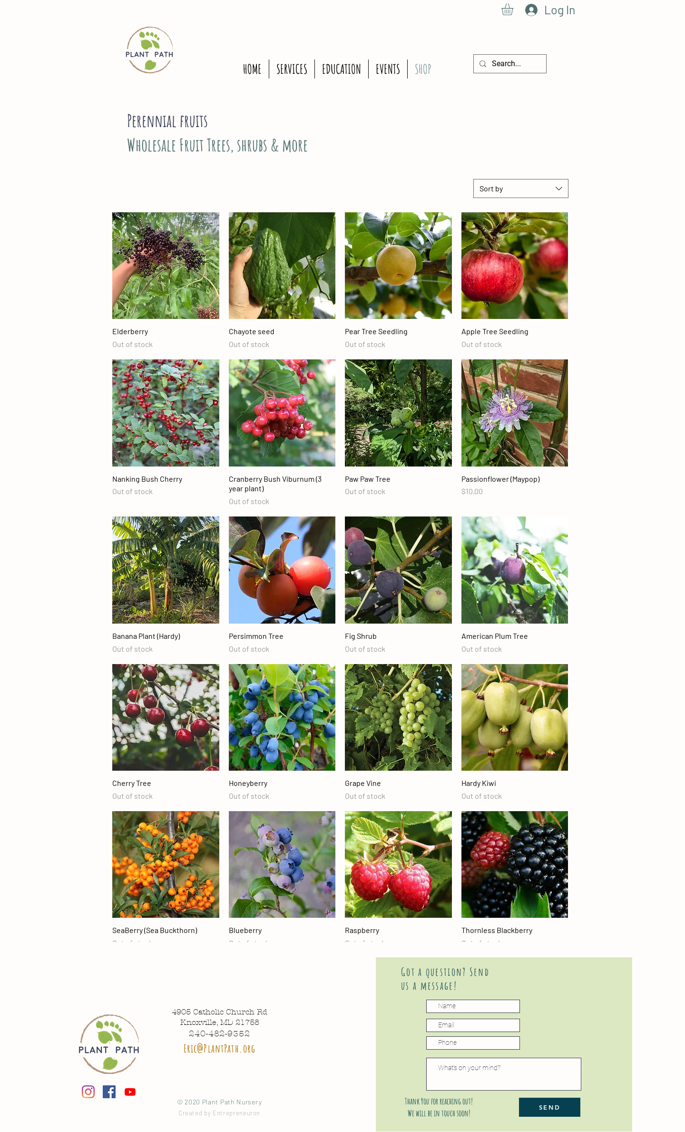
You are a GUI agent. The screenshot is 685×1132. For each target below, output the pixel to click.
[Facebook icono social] (109, 1091)
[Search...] (509, 64)
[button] (514, 9)
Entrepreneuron (236, 1113)
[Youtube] (130, 1091)
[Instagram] (88, 1091)
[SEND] (549, 1107)
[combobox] (520, 188)
